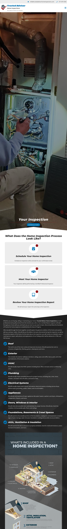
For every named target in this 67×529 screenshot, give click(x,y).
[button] (47, 8)
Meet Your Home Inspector (33, 279)
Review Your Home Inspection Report (33, 302)
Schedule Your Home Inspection (33, 256)
